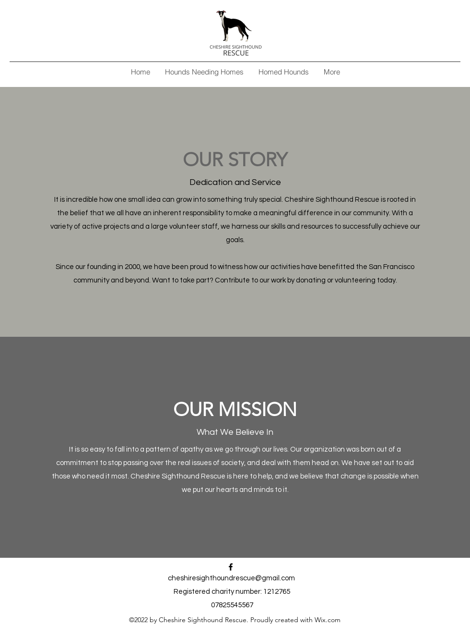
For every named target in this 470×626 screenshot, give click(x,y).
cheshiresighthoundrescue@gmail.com (231, 578)
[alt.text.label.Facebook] (230, 567)
